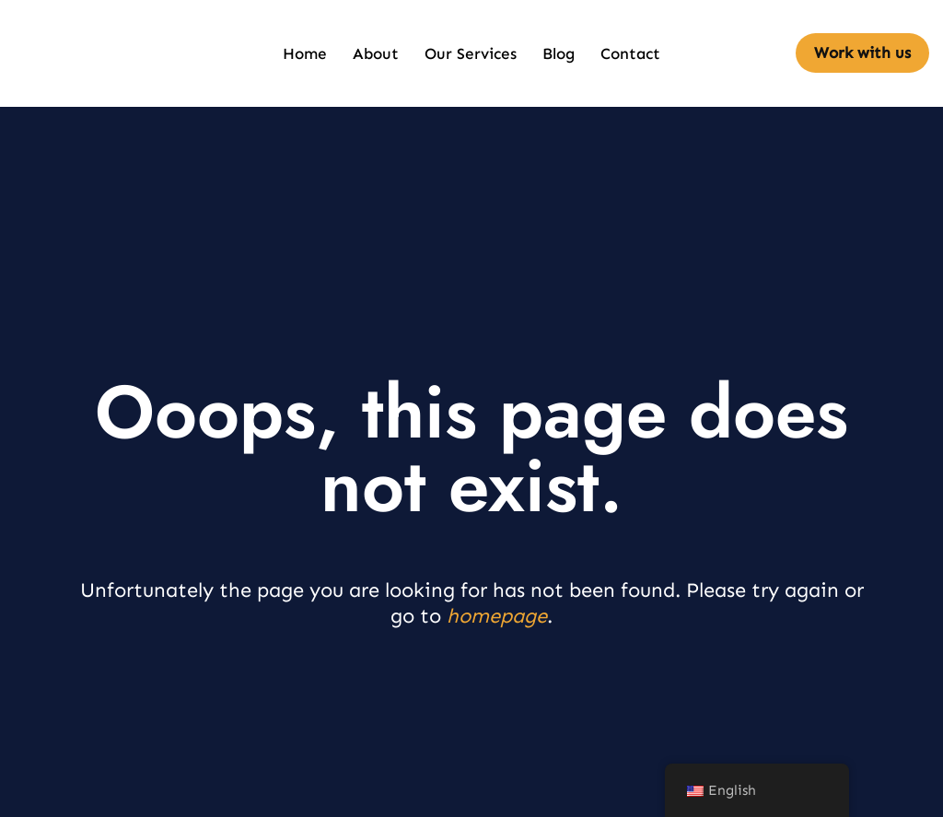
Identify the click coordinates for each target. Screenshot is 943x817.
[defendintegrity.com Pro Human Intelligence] (50, 53)
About (376, 53)
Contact (630, 53)
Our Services (471, 53)
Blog (558, 53)
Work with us (862, 52)
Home (305, 53)
